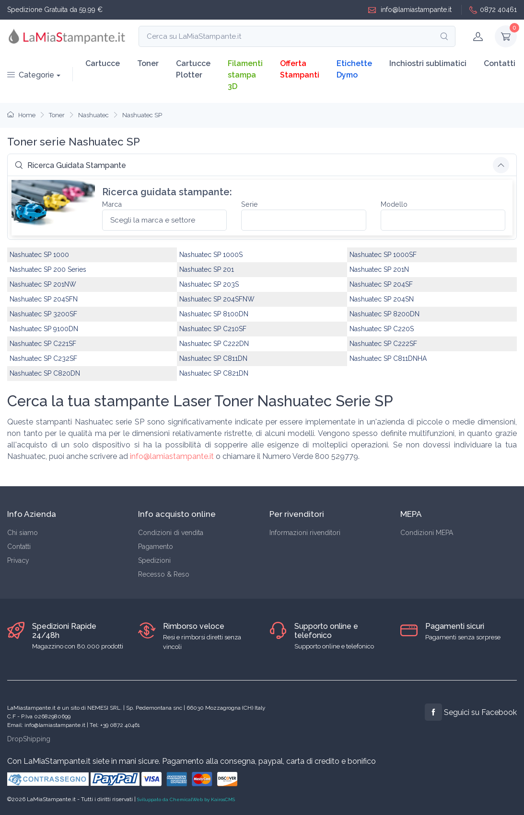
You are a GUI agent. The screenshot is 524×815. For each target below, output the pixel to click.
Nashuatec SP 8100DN (213, 314)
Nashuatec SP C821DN (213, 373)
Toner (148, 63)
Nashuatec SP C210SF (212, 329)
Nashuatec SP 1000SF (383, 254)
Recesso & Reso (163, 574)
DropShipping (28, 739)
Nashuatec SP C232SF (43, 358)
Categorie (30, 74)
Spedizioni (154, 560)
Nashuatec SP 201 (206, 269)
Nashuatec (93, 115)
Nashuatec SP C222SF (383, 343)
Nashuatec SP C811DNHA (388, 358)
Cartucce (102, 63)
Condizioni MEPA (426, 532)
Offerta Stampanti (299, 69)
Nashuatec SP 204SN (381, 299)
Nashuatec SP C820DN (45, 373)
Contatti (499, 63)
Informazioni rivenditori (304, 532)
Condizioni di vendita (170, 532)
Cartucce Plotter (193, 69)
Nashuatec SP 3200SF (43, 314)
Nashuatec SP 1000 (39, 254)
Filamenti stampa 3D (245, 75)
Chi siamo (22, 532)
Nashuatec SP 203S (209, 284)
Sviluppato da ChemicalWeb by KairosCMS (186, 799)
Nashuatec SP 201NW (43, 284)
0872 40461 (493, 10)
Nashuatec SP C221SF (43, 343)
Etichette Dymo (354, 69)
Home (21, 115)
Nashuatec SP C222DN (214, 343)
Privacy (18, 560)
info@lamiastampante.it (410, 10)
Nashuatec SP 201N (379, 269)
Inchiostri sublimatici (427, 63)
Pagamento (155, 546)
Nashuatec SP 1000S (211, 254)
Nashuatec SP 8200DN (384, 314)
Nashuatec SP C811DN (213, 358)
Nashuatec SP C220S (381, 329)
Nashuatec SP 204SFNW (217, 299)
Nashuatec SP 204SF (381, 284)
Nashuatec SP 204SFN (44, 299)
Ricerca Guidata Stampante (70, 165)
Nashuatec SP (142, 115)
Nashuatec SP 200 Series (48, 269)
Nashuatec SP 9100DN (44, 329)
